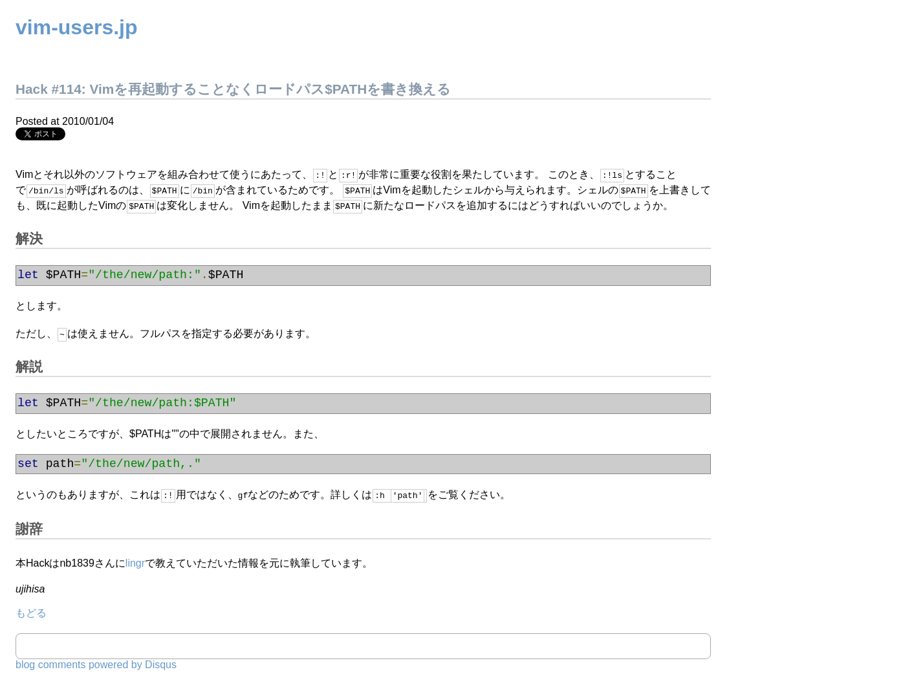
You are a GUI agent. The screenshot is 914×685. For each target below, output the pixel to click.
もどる (31, 611)
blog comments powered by (96, 663)
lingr (135, 561)
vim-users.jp (77, 27)
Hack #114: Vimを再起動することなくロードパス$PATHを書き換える (233, 89)
